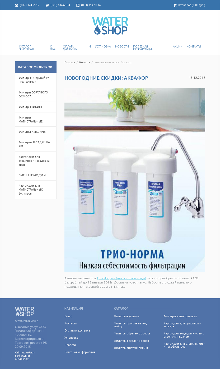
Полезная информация (143, 48)
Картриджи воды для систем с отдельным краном (183, 335)
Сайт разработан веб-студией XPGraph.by (25, 355)
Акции (177, 46)
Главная (69, 62)
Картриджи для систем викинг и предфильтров (184, 345)
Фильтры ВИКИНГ (30, 106)
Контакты (194, 46)
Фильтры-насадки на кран (131, 340)
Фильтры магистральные (180, 316)
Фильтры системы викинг (131, 347)
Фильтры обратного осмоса (132, 333)
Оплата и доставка (77, 48)
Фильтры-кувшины (126, 316)
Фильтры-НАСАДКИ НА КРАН (34, 144)
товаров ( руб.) (189, 5)
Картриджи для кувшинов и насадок (182, 325)
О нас (53, 48)
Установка (103, 46)
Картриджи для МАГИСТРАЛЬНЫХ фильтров (30, 189)
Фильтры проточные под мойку (130, 325)
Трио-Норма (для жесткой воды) (121, 278)
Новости (122, 46)
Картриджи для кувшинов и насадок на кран (34, 160)
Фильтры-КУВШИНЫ (32, 131)
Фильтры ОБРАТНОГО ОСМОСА (33, 94)
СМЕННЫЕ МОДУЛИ (32, 175)
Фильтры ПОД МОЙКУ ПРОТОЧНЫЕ (33, 79)
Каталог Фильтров (26, 48)
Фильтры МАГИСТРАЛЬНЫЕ (30, 119)
